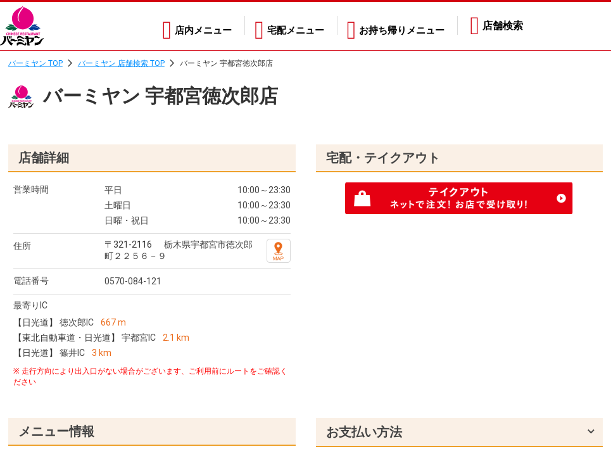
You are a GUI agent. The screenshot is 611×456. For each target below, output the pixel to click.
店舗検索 (502, 25)
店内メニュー (186, 25)
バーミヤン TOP (35, 63)
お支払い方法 (364, 432)
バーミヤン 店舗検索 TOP (121, 63)
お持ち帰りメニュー (398, 25)
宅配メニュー (285, 25)
